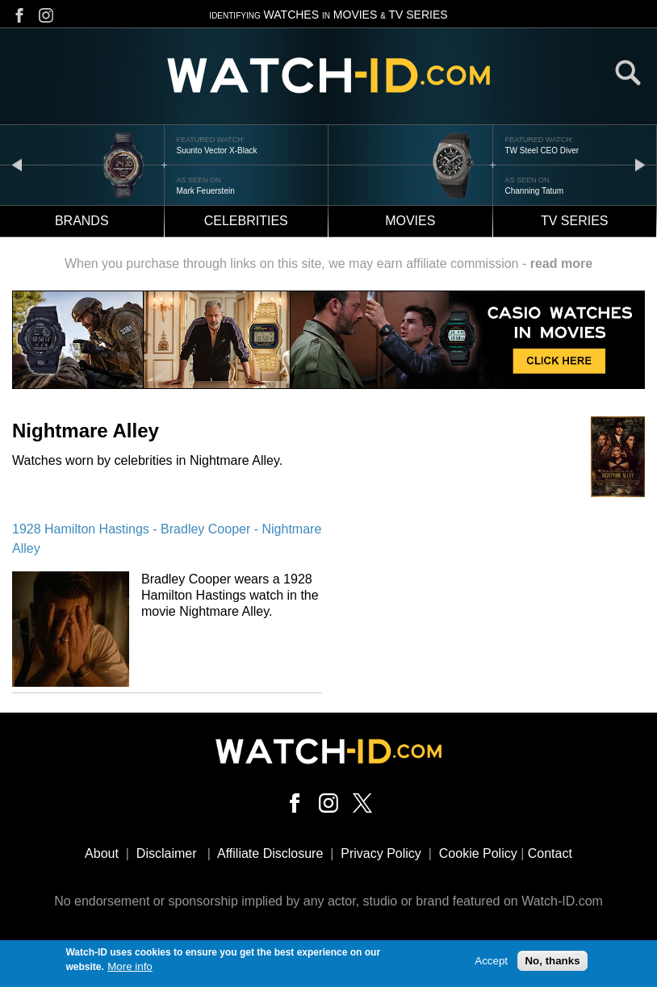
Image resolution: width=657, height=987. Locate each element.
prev (17, 164)
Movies (410, 221)
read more (561, 263)
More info (130, 970)
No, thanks (552, 964)
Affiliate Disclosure (270, 853)
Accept (491, 964)
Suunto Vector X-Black (217, 150)
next (640, 164)
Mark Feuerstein (206, 190)
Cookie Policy (478, 853)
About (102, 853)
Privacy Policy (381, 853)
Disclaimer (166, 853)
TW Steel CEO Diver (542, 150)
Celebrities (246, 221)
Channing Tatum (534, 190)
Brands (82, 221)
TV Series (575, 221)
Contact (550, 853)
